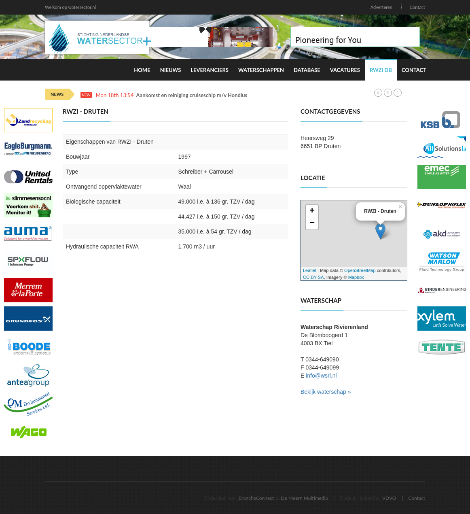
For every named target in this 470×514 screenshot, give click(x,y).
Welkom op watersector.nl (70, 7)
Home (142, 70)
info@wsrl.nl (321, 375)
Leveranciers (210, 70)
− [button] (312, 223)
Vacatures (345, 70)
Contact (417, 7)
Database (307, 70)
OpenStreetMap (360, 270)
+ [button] (312, 211)
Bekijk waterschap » (326, 392)
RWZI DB (381, 70)
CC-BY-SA (313, 277)
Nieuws (170, 70)
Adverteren (381, 7)
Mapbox (356, 277)
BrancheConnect (256, 498)
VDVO (389, 498)
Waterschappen (261, 70)
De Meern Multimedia (304, 498)
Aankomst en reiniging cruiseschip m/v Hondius (192, 95)
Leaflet (309, 270)
